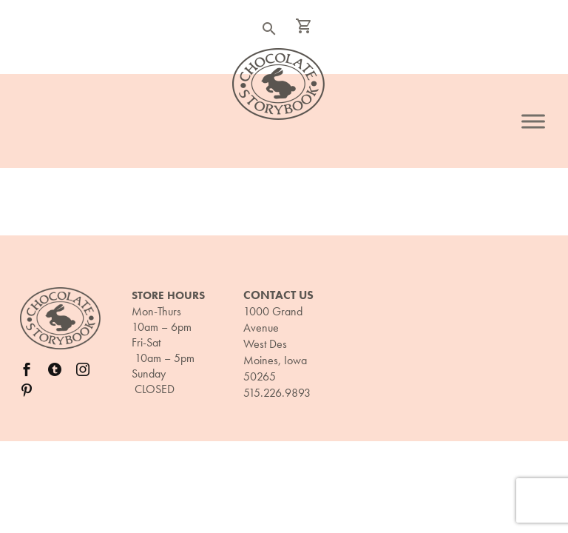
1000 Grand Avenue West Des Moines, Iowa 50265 (275, 344)
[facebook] (26, 369)
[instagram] (82, 369)
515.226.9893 (277, 392)
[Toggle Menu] (533, 121)
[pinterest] (26, 390)
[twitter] (54, 369)
